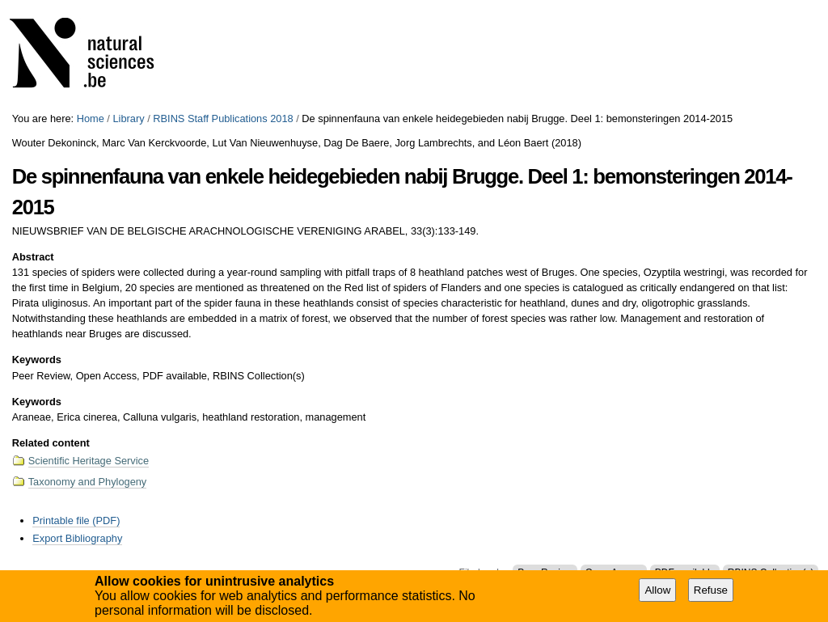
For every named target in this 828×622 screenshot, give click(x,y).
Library (128, 118)
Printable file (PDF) (76, 520)
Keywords (36, 359)
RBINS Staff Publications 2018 (223, 118)
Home (90, 118)
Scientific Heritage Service (88, 461)
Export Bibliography (77, 538)
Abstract (33, 257)
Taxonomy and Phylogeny (87, 482)
